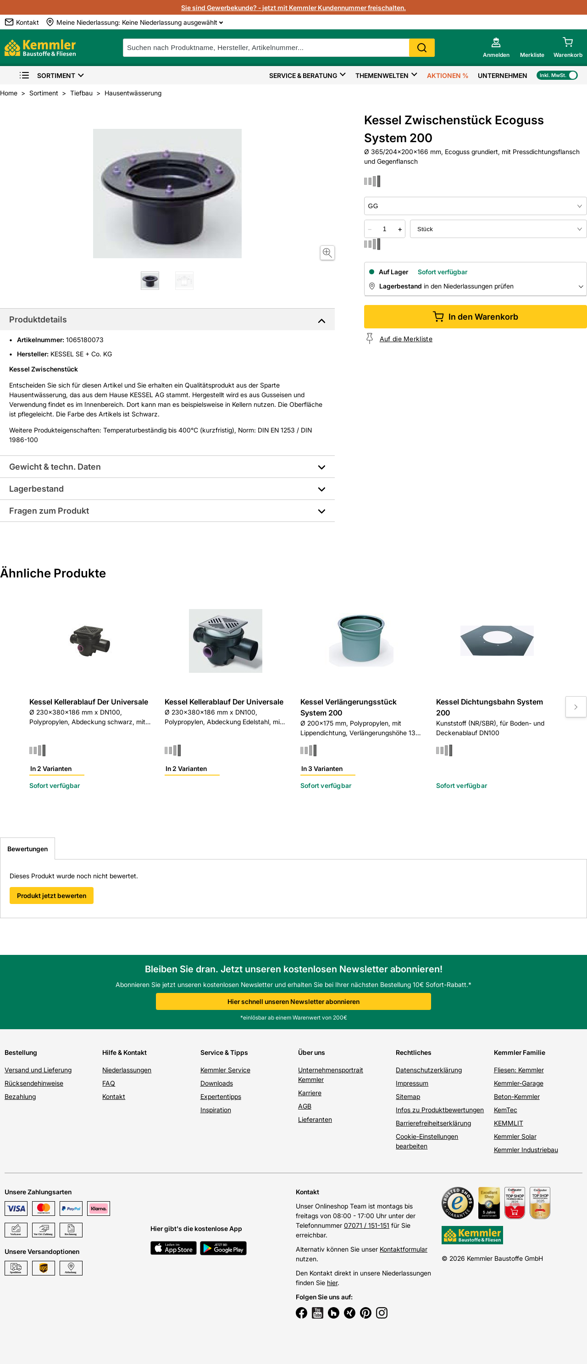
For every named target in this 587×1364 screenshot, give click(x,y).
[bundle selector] (498, 229)
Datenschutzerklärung (429, 1070)
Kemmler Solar (515, 1136)
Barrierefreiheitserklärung (433, 1123)
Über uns (311, 1052)
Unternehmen (502, 75)
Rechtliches (414, 1052)
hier (332, 1282)
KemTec (505, 1110)
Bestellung (21, 1052)
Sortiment (47, 75)
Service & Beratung (303, 75)
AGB (304, 1106)
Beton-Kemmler (517, 1096)
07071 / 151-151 (366, 1225)
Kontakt (113, 1096)
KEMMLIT (508, 1123)
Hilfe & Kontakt (124, 1052)
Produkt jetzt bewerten (51, 895)
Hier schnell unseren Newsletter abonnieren (293, 1001)
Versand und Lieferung (38, 1070)
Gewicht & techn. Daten (55, 466)
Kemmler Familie (519, 1052)
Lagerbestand (36, 488)
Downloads (216, 1083)
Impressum (412, 1083)
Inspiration (215, 1110)
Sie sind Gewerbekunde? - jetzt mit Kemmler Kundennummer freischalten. (293, 7)
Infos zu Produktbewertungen (440, 1110)
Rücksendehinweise (34, 1083)
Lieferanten (315, 1119)
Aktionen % (448, 75)
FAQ (108, 1083)
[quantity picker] (385, 229)
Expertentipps (220, 1096)
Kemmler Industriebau (526, 1149)
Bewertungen (27, 849)
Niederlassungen (126, 1070)
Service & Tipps (224, 1052)
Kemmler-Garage (518, 1083)
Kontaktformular (403, 1249)
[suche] (279, 48)
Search (422, 48)
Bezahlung (20, 1096)
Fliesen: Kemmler (519, 1070)
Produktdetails (38, 319)
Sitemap (408, 1096)
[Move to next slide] (576, 706)
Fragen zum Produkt (49, 511)
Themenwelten (382, 75)
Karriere (309, 1093)
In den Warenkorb (475, 316)
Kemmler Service (225, 1070)
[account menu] (496, 47)
